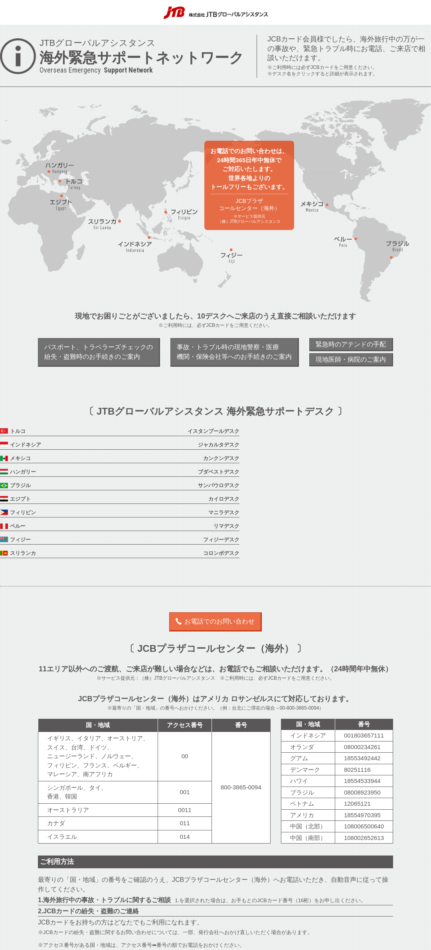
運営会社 (182, 940)
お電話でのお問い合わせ (219, 540)
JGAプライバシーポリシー (228, 940)
